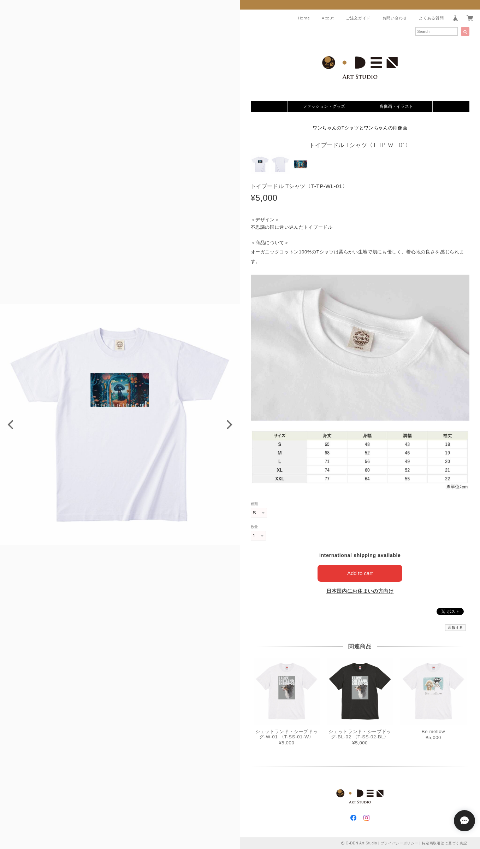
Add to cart (360, 573)
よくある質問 (431, 18)
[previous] (11, 424)
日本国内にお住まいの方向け (360, 591)
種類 (254, 504)
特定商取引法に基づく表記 (444, 843)
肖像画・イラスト (396, 106)
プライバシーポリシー (400, 843)
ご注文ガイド (358, 18)
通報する (455, 628)
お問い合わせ (395, 18)
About (328, 18)
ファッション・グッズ (324, 106)
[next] (229, 424)
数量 (254, 527)
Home (304, 18)
